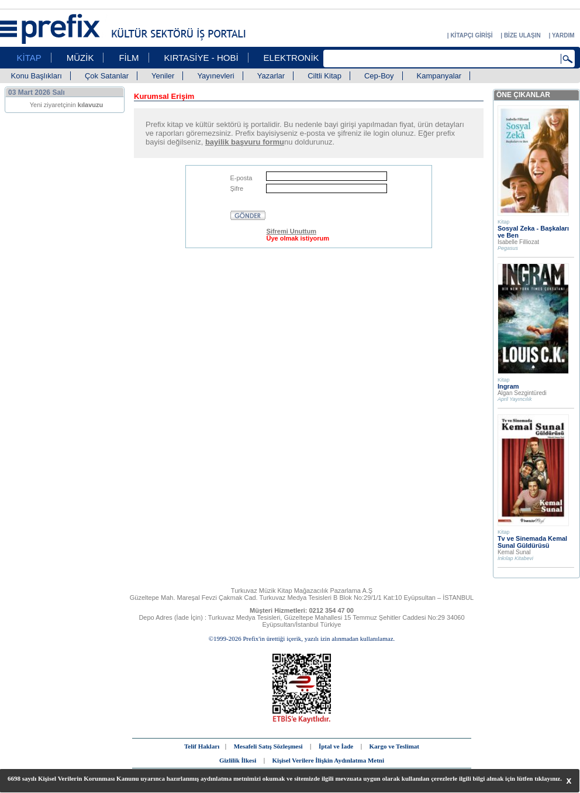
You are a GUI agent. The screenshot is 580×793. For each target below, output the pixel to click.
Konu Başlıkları (36, 75)
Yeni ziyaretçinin (66, 104)
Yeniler (162, 75)
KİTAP (29, 58)
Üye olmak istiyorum (297, 238)
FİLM (129, 58)
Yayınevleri (215, 75)
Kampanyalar (439, 75)
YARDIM (563, 35)
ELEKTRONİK (291, 58)
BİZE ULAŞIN (522, 35)
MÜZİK (80, 58)
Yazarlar (271, 75)
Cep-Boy (379, 75)
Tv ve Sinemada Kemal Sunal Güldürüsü (532, 542)
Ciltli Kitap (324, 75)
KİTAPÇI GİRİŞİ (471, 35)
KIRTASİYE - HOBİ (201, 58)
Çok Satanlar (107, 75)
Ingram (508, 386)
